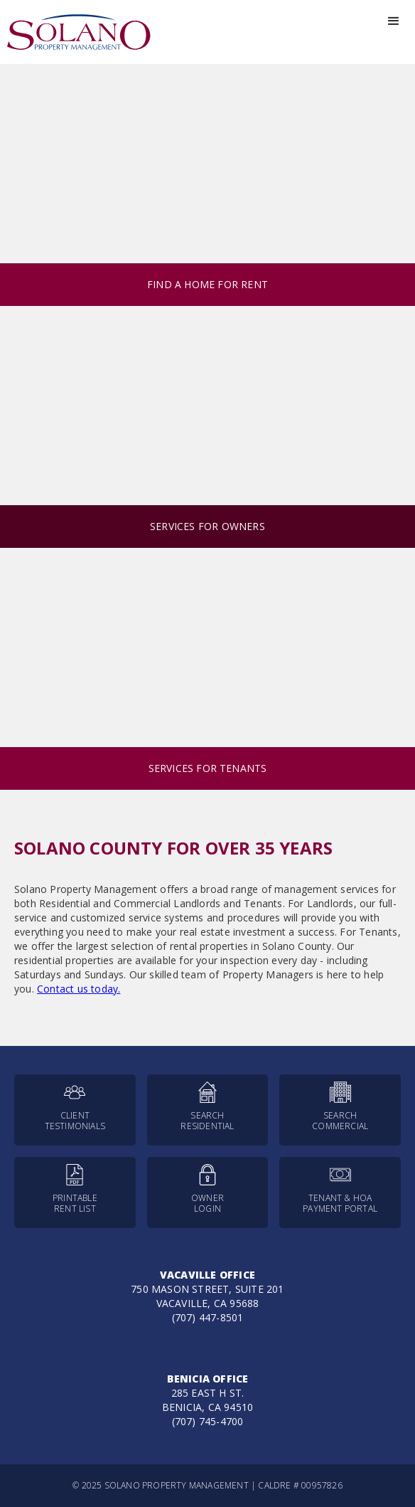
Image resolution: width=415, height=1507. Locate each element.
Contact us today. (78, 988)
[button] (393, 21)
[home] (75, 32)
